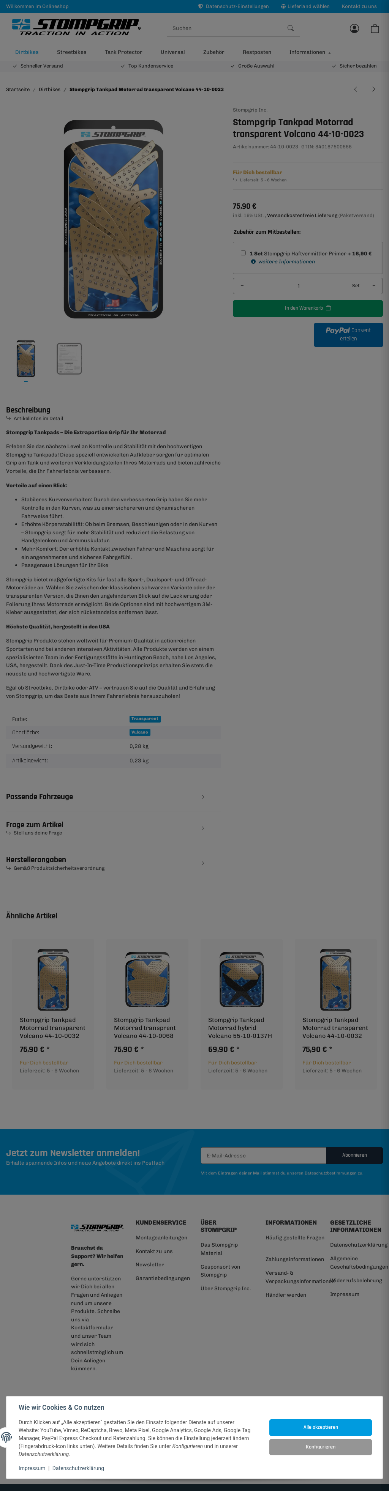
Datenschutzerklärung (78, 1468)
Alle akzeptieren (321, 1427)
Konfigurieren (320, 1447)
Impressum (32, 1468)
